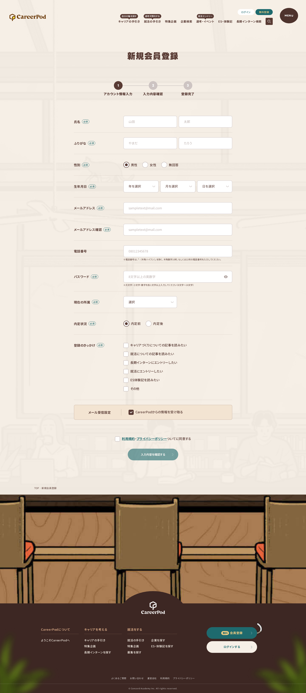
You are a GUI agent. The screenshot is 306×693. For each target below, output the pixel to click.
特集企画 (171, 21)
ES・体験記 (225, 21)
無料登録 (264, 12)
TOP (36, 488)
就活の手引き (152, 21)
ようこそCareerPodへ (55, 640)
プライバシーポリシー (151, 438)
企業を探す (158, 640)
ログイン (246, 12)
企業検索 (186, 21)
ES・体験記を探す (162, 646)
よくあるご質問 (119, 678)
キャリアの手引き (129, 21)
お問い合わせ (137, 678)
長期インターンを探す (97, 652)
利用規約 (128, 438)
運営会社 (152, 678)
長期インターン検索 (249, 21)
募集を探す (134, 652)
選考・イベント (205, 21)
